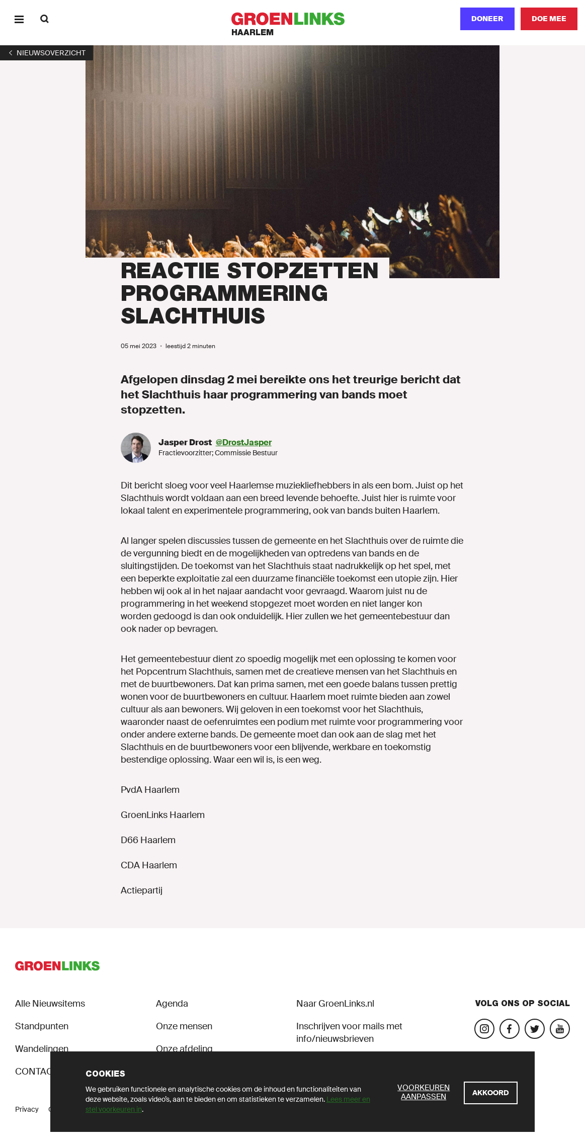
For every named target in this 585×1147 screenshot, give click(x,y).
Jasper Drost (186, 442)
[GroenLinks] (292, 19)
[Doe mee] (549, 19)
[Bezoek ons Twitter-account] (535, 1029)
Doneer (487, 18)
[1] (46, 52)
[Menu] (19, 19)
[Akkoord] (491, 1093)
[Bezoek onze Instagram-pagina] (484, 1029)
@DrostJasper (244, 442)
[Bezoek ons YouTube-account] (560, 1029)
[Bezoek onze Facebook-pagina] (509, 1029)
